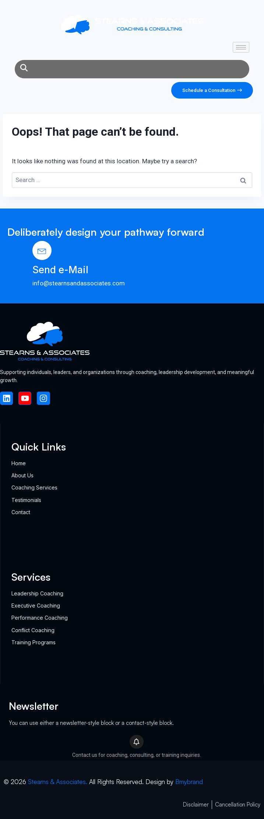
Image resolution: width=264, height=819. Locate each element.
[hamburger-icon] (241, 47)
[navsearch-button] (24, 69)
